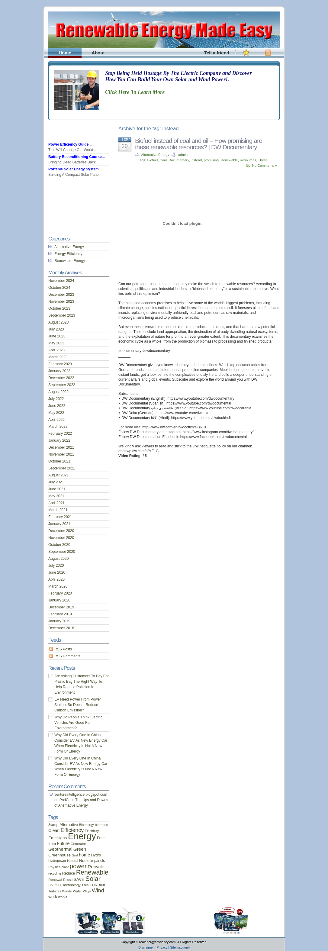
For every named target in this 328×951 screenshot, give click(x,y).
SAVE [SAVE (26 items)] (79, 879)
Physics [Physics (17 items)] (54, 867)
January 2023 (59, 371)
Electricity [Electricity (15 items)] (92, 831)
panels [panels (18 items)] (99, 861)
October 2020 (59, 545)
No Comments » (264, 165)
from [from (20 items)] (52, 844)
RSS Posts (63, 649)
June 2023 (56, 336)
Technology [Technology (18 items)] (71, 885)
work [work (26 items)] (52, 896)
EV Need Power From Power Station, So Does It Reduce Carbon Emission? (77, 704)
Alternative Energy (155, 154)
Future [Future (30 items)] (63, 843)
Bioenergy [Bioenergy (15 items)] (86, 825)
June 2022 (56, 406)
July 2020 (56, 565)
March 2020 (57, 586)
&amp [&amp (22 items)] (53, 824)
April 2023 (56, 350)
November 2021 (61, 454)
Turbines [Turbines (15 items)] (54, 891)
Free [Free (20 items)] (101, 838)
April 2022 (56, 419)
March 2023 (57, 357)
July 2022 (56, 399)
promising (211, 160)
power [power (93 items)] (78, 865)
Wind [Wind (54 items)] (98, 891)
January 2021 (59, 524)
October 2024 (59, 287)
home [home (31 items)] (84, 855)
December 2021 (61, 447)
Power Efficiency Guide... (70, 144)
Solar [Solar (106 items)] (93, 878)
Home (65, 52)
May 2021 (56, 496)
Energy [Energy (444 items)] (82, 836)
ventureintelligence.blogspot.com (80, 794)
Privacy (161, 947)
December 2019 (61, 607)
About (98, 52)
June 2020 (56, 572)
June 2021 (56, 489)
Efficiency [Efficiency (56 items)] (72, 830)
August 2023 (58, 322)
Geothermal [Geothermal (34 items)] (60, 849)
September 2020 (61, 552)
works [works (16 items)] (62, 897)
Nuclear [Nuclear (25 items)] (86, 860)
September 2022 (61, 385)
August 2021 (58, 475)
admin (183, 154)
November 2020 (61, 538)
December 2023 (61, 294)
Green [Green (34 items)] (79, 849)
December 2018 (61, 628)
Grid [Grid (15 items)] (75, 855)
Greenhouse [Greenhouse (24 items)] (59, 855)
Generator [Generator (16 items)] (78, 844)
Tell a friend (216, 52)
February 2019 (60, 614)
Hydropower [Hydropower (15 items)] (57, 860)
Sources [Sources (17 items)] (54, 885)
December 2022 (61, 378)
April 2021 (56, 503)
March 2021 (57, 510)
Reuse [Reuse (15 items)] (68, 880)
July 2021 (56, 482)
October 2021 (59, 461)
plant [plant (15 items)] (65, 867)
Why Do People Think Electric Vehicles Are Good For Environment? (78, 722)
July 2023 (56, 329)
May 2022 (56, 413)
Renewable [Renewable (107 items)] (92, 872)
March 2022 (57, 426)
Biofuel (152, 160)
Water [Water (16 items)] (77, 891)
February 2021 (60, 517)
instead (196, 160)
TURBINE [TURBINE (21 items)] (98, 885)
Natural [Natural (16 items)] (72, 860)
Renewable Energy (69, 261)
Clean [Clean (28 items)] (53, 830)
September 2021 (61, 468)
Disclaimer (146, 947)
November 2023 (61, 301)
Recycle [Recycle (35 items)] (96, 866)
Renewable (229, 160)
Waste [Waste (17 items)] (67, 891)
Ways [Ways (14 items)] (87, 891)
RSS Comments (67, 656)
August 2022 (58, 392)
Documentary (179, 160)
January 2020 (59, 600)
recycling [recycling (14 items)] (54, 873)
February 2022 (60, 433)
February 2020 (60, 593)
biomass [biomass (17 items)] (101, 825)
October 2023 (59, 308)
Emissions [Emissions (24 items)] (57, 838)
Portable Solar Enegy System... (75, 169)
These (263, 160)
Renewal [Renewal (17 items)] (55, 880)
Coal (163, 160)
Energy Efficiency (68, 254)
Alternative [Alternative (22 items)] (68, 824)
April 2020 (56, 579)
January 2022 (59, 440)
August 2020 (58, 558)
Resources (248, 160)
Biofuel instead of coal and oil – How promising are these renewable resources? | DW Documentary (198, 143)
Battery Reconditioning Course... (76, 157)
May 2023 (56, 343)
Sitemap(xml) (180, 947)
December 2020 (61, 531)
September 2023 (61, 315)
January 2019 (59, 621)
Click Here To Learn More (135, 92)
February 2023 (60, 364)
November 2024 (61, 281)
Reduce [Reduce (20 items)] (68, 873)
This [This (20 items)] (85, 885)
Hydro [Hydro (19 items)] (96, 855)
